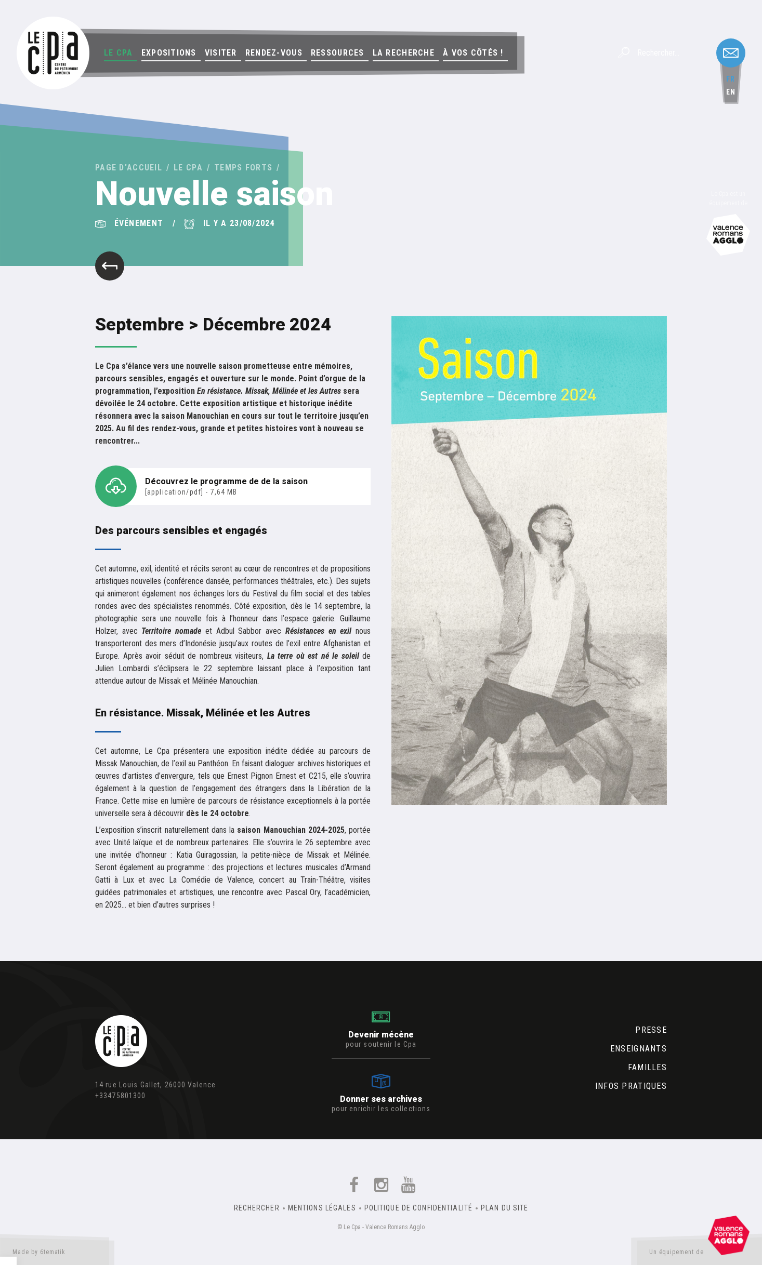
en (730, 92)
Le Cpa (118, 53)
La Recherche (404, 53)
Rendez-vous (274, 53)
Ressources (337, 53)
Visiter (221, 53)
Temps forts (243, 167)
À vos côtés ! (473, 53)
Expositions (168, 53)
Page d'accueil (128, 167)
